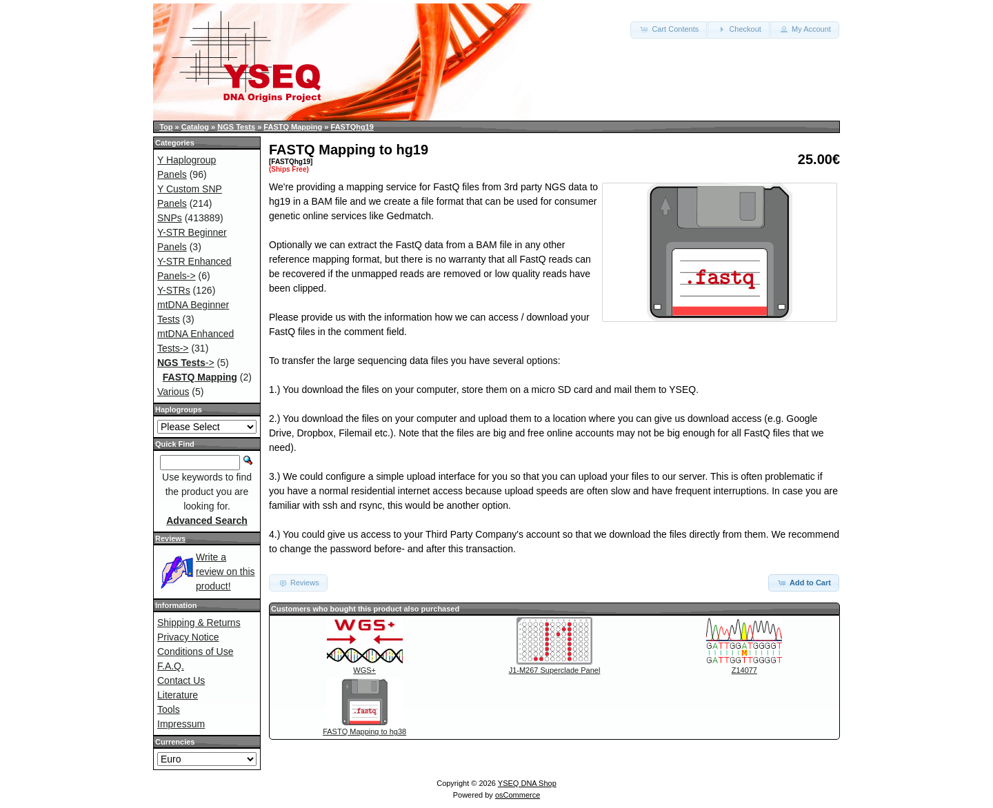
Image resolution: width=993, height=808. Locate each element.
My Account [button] (805, 28)
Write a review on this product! (225, 572)
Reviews (170, 538)
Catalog (195, 127)
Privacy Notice (188, 637)
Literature (177, 694)
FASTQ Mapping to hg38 (364, 731)
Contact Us (181, 680)
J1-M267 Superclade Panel (555, 670)
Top (165, 127)
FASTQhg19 (352, 127)
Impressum (181, 723)
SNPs (169, 217)
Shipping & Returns (199, 622)
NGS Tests (236, 127)
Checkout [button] (738, 28)
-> (185, 362)
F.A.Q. (170, 665)
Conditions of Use (195, 651)
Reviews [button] (298, 582)
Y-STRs (173, 290)
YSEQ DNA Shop (527, 783)
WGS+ (364, 670)
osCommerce (517, 795)
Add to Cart (803, 582)
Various (173, 391)
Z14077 (744, 670)
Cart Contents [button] (669, 28)
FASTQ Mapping (292, 127)
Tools (168, 709)
